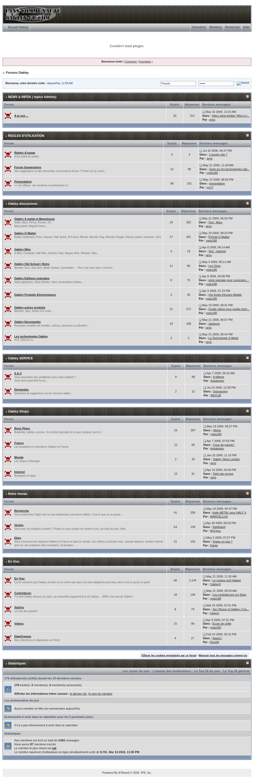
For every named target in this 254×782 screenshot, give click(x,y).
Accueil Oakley (18, 27)
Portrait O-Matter (219, 236)
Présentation (23, 181)
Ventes (18, 525)
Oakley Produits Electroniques (35, 294)
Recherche (232, 27)
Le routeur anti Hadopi (227, 580)
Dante (214, 545)
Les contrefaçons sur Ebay (229, 594)
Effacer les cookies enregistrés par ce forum (169, 655)
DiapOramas (22, 636)
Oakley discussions (22, 204)
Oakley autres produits (29, 307)
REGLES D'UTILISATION (26, 136)
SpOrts (19, 607)
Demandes (21, 389)
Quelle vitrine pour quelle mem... (229, 309)
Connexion (130, 61)
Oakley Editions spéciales (32, 278)
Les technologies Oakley (31, 336)
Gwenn (214, 613)
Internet (19, 471)
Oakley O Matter (25, 233)
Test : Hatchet (217, 251)
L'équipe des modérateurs (172, 671)
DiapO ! (217, 638)
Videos (19, 623)
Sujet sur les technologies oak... (229, 169)
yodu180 (212, 172)
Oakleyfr (215, 584)
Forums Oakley (17, 73)
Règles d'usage (24, 152)
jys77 (210, 187)
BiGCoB (216, 395)
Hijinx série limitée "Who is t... (231, 115)
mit (54, 748)
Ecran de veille (222, 623)
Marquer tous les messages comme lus (223, 655)
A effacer (218, 376)
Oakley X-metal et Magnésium (34, 218)
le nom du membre (100, 693)
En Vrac (14, 561)
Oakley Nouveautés (27, 321)
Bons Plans (22, 428)
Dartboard (219, 526)
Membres (216, 27)
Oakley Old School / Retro (32, 264)
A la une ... (21, 115)
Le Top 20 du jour (207, 671)
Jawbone (214, 323)
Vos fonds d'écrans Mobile (225, 294)
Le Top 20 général (236, 671)
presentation (217, 183)
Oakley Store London (226, 459)
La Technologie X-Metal (223, 338)
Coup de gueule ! (224, 444)
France (19, 443)
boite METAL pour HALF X (229, 512)
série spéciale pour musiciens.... (228, 280)
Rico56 (214, 642)
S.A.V (18, 373)
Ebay (17, 537)
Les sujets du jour (136, 671)
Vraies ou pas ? (222, 541)
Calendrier (199, 27)
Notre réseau (17, 494)
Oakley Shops (18, 411)
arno (212, 119)
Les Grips (214, 265)
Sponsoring (220, 391)
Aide (246, 27)
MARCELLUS (219, 516)
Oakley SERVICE (20, 358)
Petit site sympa (223, 473)
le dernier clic (78, 693)
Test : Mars (215, 222)
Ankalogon (217, 380)
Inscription (145, 61)
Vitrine (217, 430)
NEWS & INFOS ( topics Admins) (32, 97)
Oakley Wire (22, 249)
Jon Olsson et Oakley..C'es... (231, 609)
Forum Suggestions (27, 167)
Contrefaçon (22, 593)
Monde (18, 457)
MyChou (215, 530)
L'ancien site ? (218, 154)
